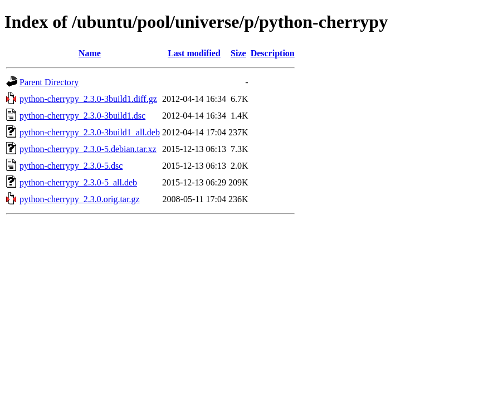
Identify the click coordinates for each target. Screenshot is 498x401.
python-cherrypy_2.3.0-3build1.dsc (82, 115)
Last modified (194, 53)
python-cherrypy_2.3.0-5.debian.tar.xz (88, 149)
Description (273, 53)
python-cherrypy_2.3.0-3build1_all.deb (89, 132)
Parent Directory (49, 82)
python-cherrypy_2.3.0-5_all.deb (78, 182)
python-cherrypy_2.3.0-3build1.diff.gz (88, 99)
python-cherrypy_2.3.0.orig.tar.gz (79, 199)
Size (238, 53)
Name (90, 53)
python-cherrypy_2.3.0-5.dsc (71, 165)
